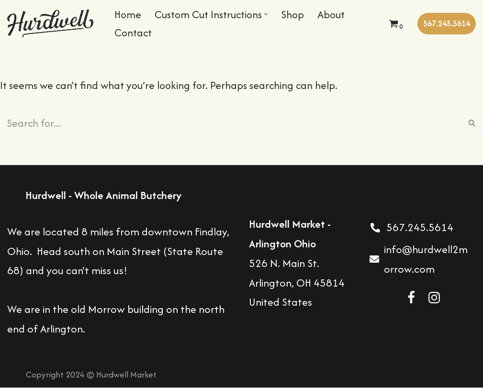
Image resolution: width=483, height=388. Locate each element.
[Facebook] (411, 298)
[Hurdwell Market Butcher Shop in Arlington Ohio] (52, 23)
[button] (272, 14)
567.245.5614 (446, 23)
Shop (299, 14)
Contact (134, 33)
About (339, 14)
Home (128, 14)
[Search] (230, 123)
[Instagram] (434, 298)
